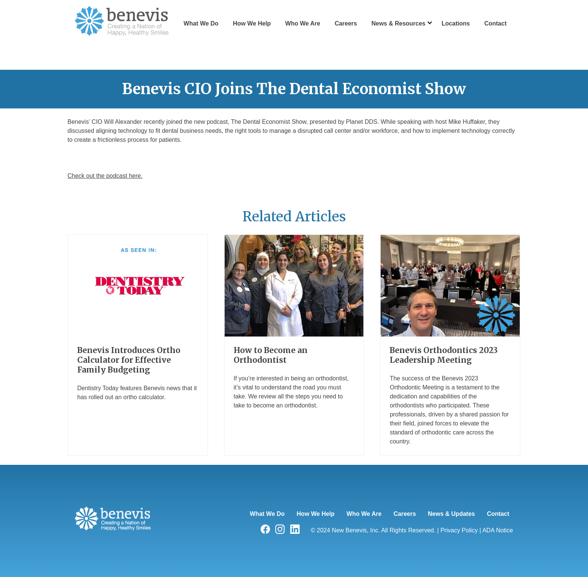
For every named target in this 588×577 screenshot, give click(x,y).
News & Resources (398, 23)
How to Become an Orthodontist (271, 355)
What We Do (201, 23)
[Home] (113, 555)
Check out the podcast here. (105, 176)
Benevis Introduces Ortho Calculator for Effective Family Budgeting (128, 360)
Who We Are (302, 23)
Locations (455, 23)
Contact (495, 23)
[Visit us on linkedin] (295, 532)
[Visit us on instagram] (280, 532)
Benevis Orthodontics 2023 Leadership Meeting (444, 355)
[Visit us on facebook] (265, 532)
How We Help (252, 23)
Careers (345, 23)
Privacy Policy (459, 530)
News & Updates (451, 514)
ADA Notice (497, 530)
